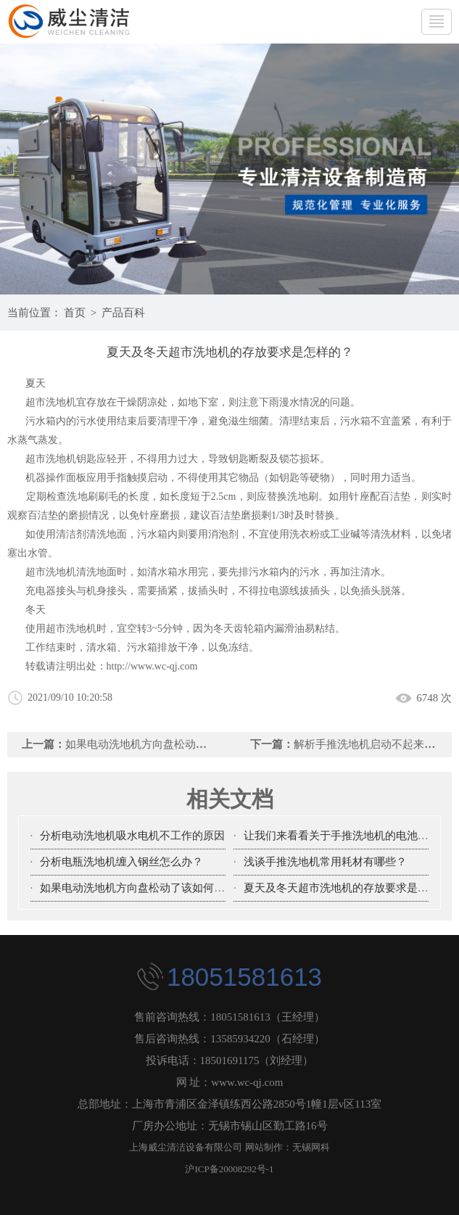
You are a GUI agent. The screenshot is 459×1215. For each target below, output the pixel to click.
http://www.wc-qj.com (152, 666)
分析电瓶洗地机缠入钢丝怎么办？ (121, 862)
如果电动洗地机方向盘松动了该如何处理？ (168, 744)
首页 (75, 312)
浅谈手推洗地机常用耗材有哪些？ (325, 862)
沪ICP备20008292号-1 (229, 1168)
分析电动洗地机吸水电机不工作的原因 (132, 835)
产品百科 (123, 312)
